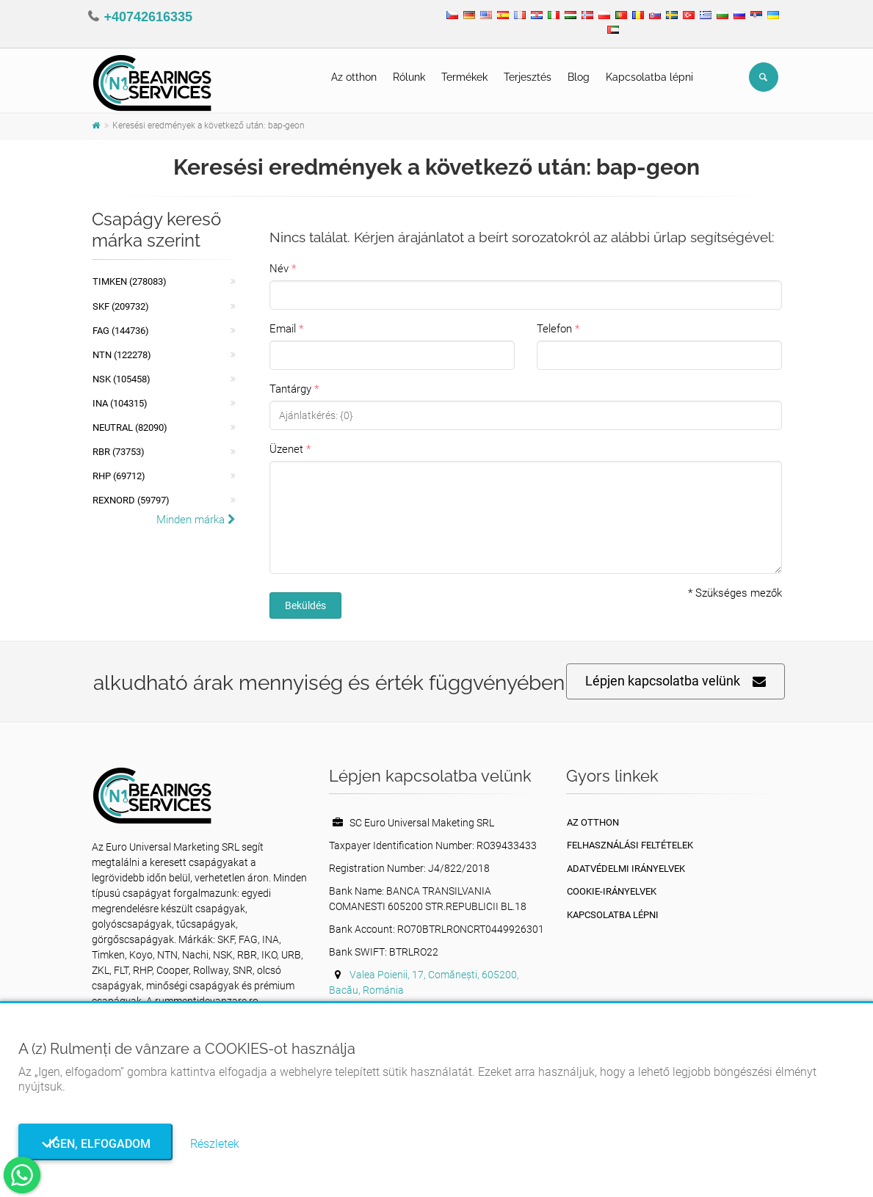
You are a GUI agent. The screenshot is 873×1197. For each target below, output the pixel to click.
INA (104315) (120, 403)
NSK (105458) (122, 379)
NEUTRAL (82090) (130, 427)
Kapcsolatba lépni (649, 77)
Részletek (214, 1144)
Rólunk (409, 77)
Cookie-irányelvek (611, 891)
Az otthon (354, 77)
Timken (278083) (130, 281)
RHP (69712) (119, 475)
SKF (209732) (121, 306)
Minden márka (196, 519)
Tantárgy (290, 389)
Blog (579, 77)
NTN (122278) (122, 354)
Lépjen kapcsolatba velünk (675, 681)
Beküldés (305, 605)
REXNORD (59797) (131, 500)
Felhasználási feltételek (630, 845)
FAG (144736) (121, 330)
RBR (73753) (119, 451)
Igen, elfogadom (95, 1144)
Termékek (464, 77)
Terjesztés (527, 77)
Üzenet (286, 449)
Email (282, 328)
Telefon (554, 328)
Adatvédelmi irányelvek (626, 868)
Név (279, 268)
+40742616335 (148, 17)
